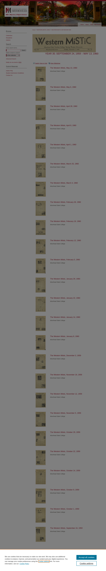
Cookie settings (44, 561)
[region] (53, 560)
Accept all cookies (86, 557)
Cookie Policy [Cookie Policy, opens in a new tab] (24, 564)
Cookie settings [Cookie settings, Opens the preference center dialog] (86, 563)
